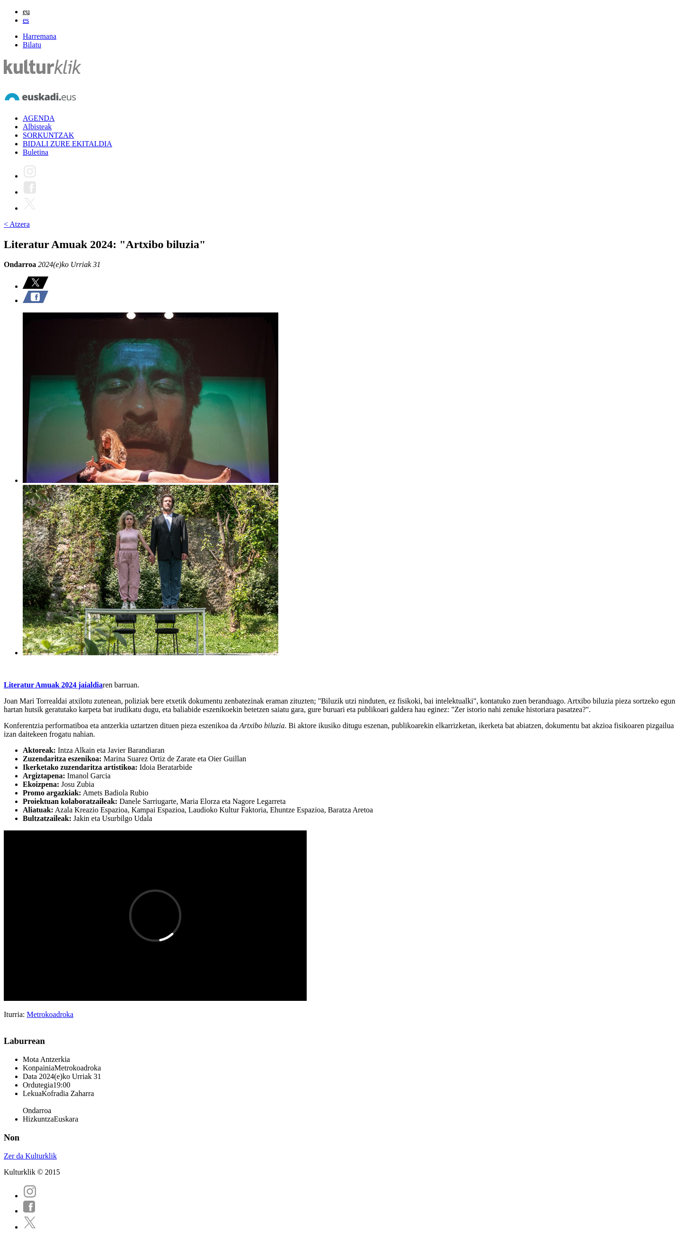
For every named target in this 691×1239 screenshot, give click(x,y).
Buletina (35, 152)
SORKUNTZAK (48, 135)
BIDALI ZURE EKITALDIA (67, 144)
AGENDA (39, 118)
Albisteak (37, 127)
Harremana (39, 36)
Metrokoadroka (50, 1014)
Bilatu (32, 45)
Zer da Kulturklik (30, 1156)
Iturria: (15, 1014)
